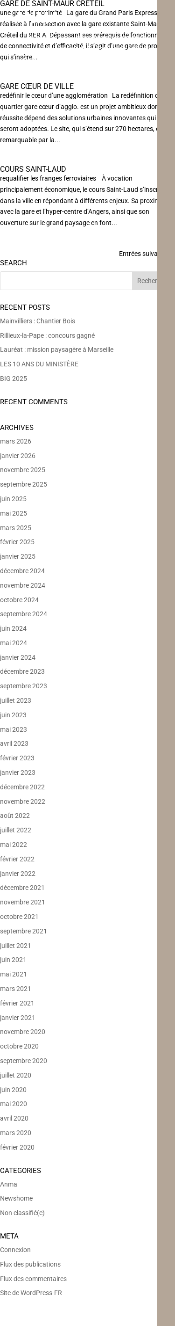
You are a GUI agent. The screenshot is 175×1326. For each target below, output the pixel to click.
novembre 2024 (22, 585)
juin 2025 (13, 499)
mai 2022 (13, 844)
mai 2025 (13, 513)
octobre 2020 (19, 1046)
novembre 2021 (22, 902)
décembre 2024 (22, 571)
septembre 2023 (23, 686)
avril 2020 (14, 1118)
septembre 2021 (23, 931)
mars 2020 (15, 1133)
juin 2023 (13, 715)
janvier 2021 (17, 1017)
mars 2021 (15, 988)
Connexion (15, 1249)
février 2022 (17, 859)
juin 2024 (13, 628)
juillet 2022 (15, 830)
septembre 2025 (23, 484)
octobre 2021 (19, 916)
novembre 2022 (22, 801)
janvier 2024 (17, 657)
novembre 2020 (22, 1031)
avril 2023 (14, 743)
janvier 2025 (17, 556)
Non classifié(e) (22, 1213)
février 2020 (17, 1147)
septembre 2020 (23, 1060)
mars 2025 (15, 528)
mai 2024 (13, 643)
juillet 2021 (15, 945)
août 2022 (15, 815)
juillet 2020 (15, 1075)
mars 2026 (15, 441)
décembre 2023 (22, 671)
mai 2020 (13, 1103)
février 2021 (17, 1003)
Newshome (16, 1198)
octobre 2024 (19, 600)
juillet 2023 (15, 700)
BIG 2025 (13, 378)
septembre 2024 (23, 614)
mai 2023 (13, 729)
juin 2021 (13, 959)
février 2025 (17, 542)
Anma (8, 1184)
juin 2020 (13, 1089)
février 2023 (17, 758)
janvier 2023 (17, 772)
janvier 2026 (17, 455)
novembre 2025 (22, 470)
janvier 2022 (17, 873)
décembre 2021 (22, 887)
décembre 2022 (22, 787)
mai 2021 (13, 974)
